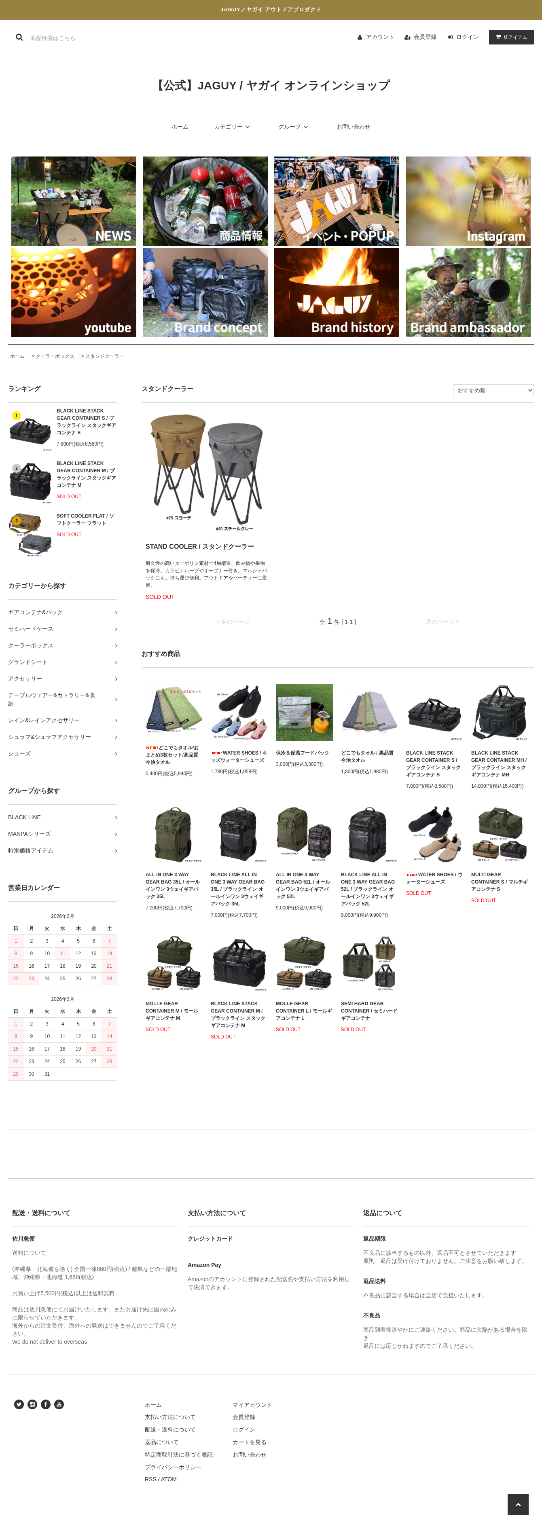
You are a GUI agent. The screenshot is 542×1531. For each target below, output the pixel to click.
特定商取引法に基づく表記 (179, 1454)
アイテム (509, 37)
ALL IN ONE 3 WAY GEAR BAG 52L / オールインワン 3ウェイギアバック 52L (303, 885)
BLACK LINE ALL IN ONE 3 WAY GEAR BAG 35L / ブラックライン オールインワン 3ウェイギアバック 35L (238, 889)
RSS (151, 1479)
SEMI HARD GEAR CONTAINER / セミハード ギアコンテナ (369, 1011)
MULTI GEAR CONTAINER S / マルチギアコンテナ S (499, 882)
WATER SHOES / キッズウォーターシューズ (239, 756)
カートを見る (250, 1442)
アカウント (380, 37)
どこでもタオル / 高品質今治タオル (367, 756)
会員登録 (425, 37)
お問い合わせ (354, 126)
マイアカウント (252, 1405)
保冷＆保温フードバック (302, 753)
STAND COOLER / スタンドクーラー (200, 546)
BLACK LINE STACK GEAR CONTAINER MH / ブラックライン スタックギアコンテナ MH (499, 764)
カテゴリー (233, 126)
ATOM (169, 1479)
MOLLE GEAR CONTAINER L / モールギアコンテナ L (304, 1011)
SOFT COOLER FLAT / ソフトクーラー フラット (85, 519)
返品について (162, 1442)
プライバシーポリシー (173, 1467)
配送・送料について (170, 1429)
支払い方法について (170, 1417)
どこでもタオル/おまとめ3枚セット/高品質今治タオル (172, 755)
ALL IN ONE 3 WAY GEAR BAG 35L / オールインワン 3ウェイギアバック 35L (173, 885)
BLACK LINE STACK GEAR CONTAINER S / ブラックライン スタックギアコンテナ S (86, 422)
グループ (294, 126)
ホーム (179, 126)
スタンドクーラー (104, 356)
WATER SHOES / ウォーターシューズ (434, 878)
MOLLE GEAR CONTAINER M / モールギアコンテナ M (172, 1011)
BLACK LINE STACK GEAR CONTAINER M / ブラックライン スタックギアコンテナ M (86, 474)
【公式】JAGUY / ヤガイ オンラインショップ (271, 85)
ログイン (467, 37)
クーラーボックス (55, 356)
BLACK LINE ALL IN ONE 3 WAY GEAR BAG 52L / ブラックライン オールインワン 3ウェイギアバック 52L (368, 889)
